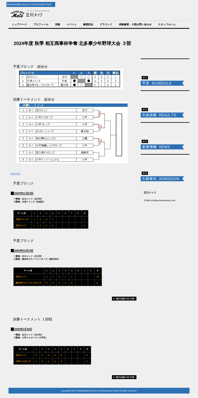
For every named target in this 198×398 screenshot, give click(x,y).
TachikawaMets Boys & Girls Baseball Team (74, 13)
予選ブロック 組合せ (30, 67)
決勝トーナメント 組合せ (34, 99)
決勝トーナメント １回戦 (32, 319)
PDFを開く (15, 174)
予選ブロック (23, 183)
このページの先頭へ (124, 299)
